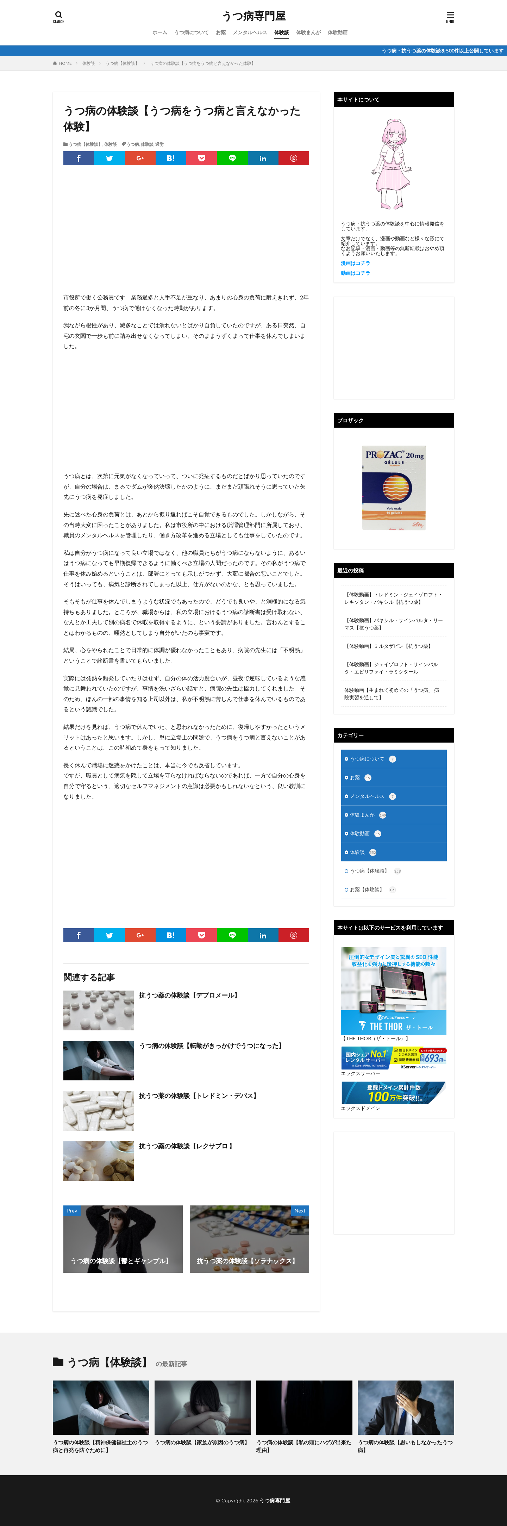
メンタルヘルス (250, 32)
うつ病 (132, 144)
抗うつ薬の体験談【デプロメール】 (189, 995)
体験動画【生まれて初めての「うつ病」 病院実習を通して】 (391, 693)
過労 (159, 144)
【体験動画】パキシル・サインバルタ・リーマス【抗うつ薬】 (393, 624)
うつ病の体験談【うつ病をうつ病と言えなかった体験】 (203, 63)
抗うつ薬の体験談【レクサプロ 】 (187, 1146)
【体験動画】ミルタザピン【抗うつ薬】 (388, 646)
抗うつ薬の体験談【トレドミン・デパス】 (199, 1095)
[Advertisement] (186, 235)
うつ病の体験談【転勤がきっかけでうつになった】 (212, 1045)
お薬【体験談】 (373, 889)
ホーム (159, 32)
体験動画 (338, 32)
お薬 (221, 32)
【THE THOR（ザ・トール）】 (376, 1038)
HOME (65, 63)
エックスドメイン (360, 1108)
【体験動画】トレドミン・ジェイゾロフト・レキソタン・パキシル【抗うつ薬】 (393, 598)
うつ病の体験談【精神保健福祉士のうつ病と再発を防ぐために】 (100, 1446)
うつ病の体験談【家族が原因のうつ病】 (202, 1442)
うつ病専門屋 (253, 16)
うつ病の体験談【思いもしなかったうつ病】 (405, 1446)
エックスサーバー (360, 1073)
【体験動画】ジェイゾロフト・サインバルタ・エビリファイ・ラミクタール (391, 668)
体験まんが (308, 32)
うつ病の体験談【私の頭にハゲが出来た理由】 (303, 1446)
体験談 (281, 32)
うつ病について (191, 32)
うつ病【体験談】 (122, 63)
